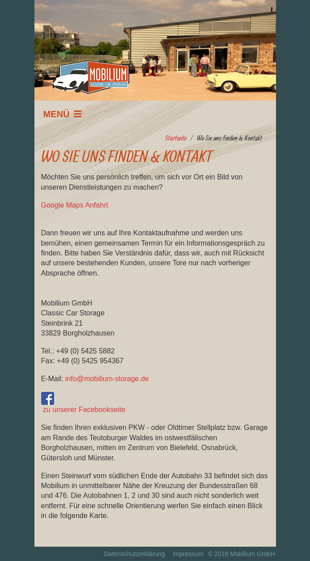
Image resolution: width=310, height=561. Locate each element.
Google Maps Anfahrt (74, 205)
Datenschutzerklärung (134, 553)
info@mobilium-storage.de (107, 378)
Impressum (188, 553)
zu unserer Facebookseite (83, 402)
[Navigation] (62, 114)
